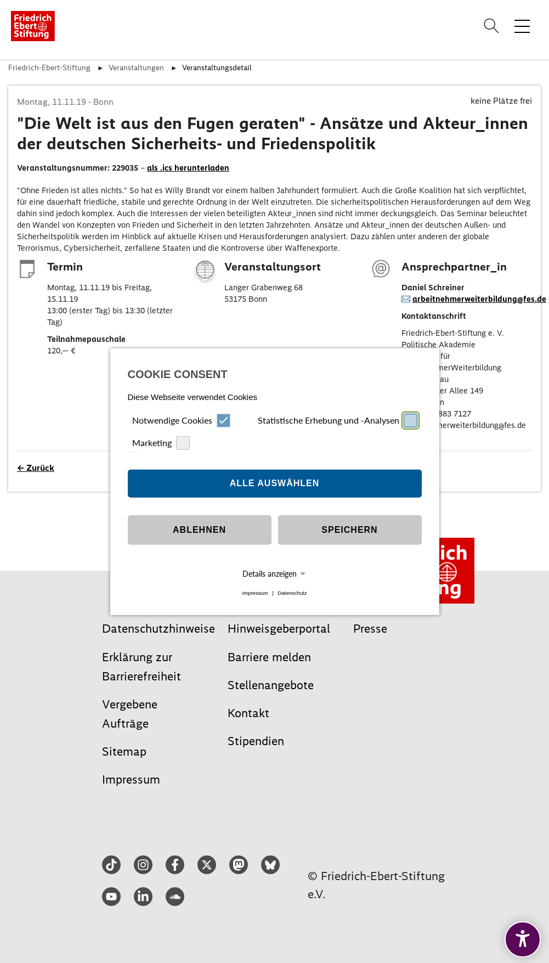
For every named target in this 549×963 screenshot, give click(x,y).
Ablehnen (199, 529)
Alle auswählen (275, 483)
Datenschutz (292, 593)
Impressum (255, 593)
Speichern (349, 529)
